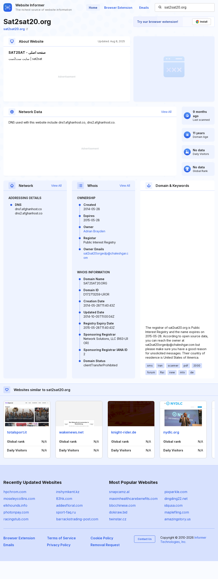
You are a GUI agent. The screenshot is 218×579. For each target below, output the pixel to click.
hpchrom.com (14, 510)
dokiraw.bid (118, 530)
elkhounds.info (15, 523)
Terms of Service (61, 556)
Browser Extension (118, 7)
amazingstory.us (177, 537)
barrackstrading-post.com (77, 537)
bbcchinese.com (122, 523)
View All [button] (172, 111)
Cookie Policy (102, 556)
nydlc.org (171, 450)
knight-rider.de (123, 450)
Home (93, 7)
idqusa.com (173, 523)
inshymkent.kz (67, 510)
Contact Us (145, 557)
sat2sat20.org (15, 29)
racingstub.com (15, 537)
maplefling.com (176, 530)
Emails (144, 7)
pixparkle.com (175, 510)
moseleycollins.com (19, 516)
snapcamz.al (119, 510)
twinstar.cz (117, 537)
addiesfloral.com (69, 523)
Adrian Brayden (94, 249)
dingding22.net (175, 516)
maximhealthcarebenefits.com (133, 516)
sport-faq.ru (66, 530)
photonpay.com (16, 530)
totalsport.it (17, 450)
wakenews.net (71, 450)
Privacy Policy (58, 563)
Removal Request (105, 563)
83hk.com (64, 516)
